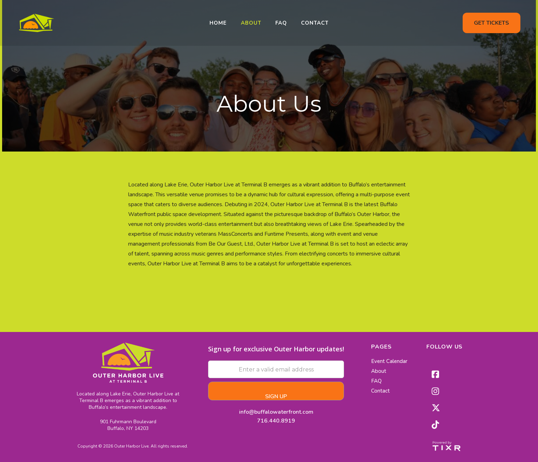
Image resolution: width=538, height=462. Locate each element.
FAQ (281, 22)
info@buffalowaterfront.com (276, 411)
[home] (37, 23)
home (218, 22)
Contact (315, 22)
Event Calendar (389, 361)
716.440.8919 (276, 421)
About (251, 22)
